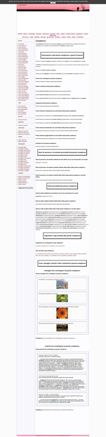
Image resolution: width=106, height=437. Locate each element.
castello (47, 255)
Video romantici (22, 141)
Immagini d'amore (23, 148)
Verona (60, 228)
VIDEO (63, 34)
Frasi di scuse (22, 69)
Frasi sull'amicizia (23, 50)
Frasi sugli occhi (22, 83)
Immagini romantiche (24, 152)
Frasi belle (21, 44)
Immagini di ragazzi (23, 170)
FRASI (25, 34)
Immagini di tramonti (24, 153)
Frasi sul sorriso (22, 72)
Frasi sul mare (22, 84)
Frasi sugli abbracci (23, 97)
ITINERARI (79, 37)
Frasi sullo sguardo (23, 94)
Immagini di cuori (23, 155)
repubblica (64, 255)
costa (42, 255)
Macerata (64, 219)
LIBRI (31, 37)
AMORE (43, 37)
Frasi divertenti (22, 53)
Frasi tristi (21, 64)
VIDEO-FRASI (70, 34)
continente (56, 253)
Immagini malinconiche (24, 166)
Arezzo (52, 215)
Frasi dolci (21, 52)
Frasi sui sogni (22, 67)
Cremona (82, 212)
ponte (74, 255)
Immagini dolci (22, 159)
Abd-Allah (44, 162)
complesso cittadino (41, 246)
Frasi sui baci (22, 100)
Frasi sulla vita (22, 45)
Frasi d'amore (22, 47)
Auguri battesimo (23, 182)
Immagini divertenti (23, 163)
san (50, 255)
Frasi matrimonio (23, 73)
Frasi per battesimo (23, 78)
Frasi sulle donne (23, 75)
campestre (81, 73)
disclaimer (44, 435)
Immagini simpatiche (24, 167)
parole (48, 253)
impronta (62, 253)
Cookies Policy (92, 1)
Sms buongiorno (22, 109)
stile (37, 255)
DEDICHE (45, 34)
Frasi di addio (22, 80)
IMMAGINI (79, 34)
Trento (78, 213)
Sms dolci (21, 111)
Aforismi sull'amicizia (24, 134)
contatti (56, 435)
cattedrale (54, 255)
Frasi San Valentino (23, 81)
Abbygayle (38, 162)
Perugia (56, 213)
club (39, 255)
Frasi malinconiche (23, 99)
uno (37, 253)
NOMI (73, 37)
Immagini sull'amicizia (24, 150)
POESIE (38, 34)
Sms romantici (22, 112)
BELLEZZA (50, 37)
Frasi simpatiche (22, 55)
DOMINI (36, 37)
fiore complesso (51, 246)
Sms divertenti (22, 114)
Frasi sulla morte (23, 70)
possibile (84, 253)
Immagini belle (22, 147)
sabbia (79, 253)
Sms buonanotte (22, 107)
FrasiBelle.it (22, 5)
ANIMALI (57, 37)
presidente (70, 255)
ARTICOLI (25, 37)
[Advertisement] (53, 22)
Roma (70, 217)
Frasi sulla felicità (23, 56)
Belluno (38, 220)
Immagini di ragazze (23, 169)
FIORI (69, 37)
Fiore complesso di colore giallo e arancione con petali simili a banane (59, 307)
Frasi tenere (21, 66)
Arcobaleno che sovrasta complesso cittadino (52, 279)
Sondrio (57, 212)
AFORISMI (31, 34)
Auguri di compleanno (24, 176)
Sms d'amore (22, 106)
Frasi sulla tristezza (23, 95)
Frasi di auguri (22, 59)
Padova (38, 229)
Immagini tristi (22, 164)
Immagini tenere (22, 161)
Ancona (56, 222)
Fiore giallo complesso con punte (48, 293)
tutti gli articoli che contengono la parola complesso (57, 410)
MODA (64, 37)
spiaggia (75, 253)
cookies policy (50, 435)
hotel (70, 253)
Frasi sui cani (22, 91)
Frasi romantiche (23, 48)
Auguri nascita (22, 181)
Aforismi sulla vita (23, 131)
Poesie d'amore (22, 119)
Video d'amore (22, 140)
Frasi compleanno (23, 61)
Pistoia (60, 226)
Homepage (38, 435)
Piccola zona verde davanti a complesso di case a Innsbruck (56, 323)
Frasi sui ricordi (22, 92)
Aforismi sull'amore (23, 132)
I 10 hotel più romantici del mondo (48, 376)
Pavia (84, 220)
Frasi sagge (21, 77)
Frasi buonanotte (23, 63)
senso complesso (60, 246)
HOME (20, 34)
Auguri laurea (22, 184)
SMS (58, 34)
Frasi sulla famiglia (23, 88)
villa (52, 253)
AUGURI (52, 34)
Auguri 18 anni (22, 179)
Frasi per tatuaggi (23, 86)
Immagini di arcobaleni (24, 158)
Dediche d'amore (23, 125)
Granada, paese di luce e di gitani (48, 355)
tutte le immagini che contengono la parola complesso (58, 338)
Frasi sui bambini (23, 89)
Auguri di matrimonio (24, 178)
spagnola (40, 253)
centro (59, 255)
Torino (50, 196)
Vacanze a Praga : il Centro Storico (49, 394)
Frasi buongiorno (23, 58)
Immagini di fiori (22, 156)
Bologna (43, 219)
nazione (67, 253)
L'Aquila (83, 226)
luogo (45, 253)
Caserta (45, 217)
